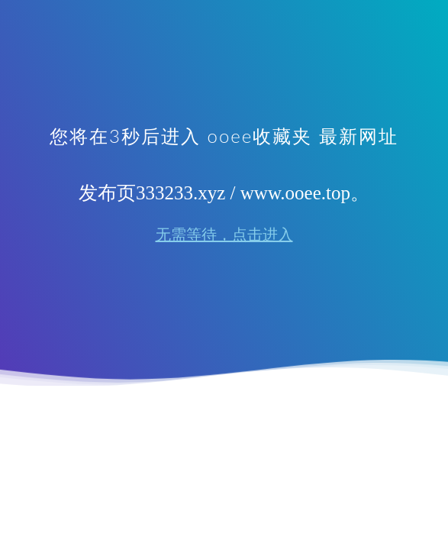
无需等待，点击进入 (224, 234)
